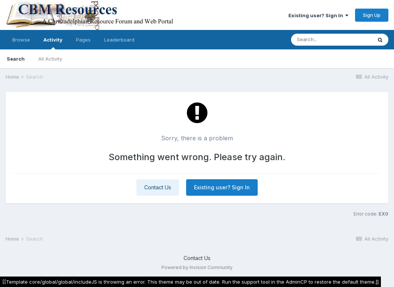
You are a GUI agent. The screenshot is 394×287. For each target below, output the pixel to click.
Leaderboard (119, 40)
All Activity (50, 59)
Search (16, 59)
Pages (83, 40)
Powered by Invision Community (197, 267)
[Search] (331, 40)
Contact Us (157, 187)
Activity (53, 43)
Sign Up (372, 15)
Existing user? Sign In (318, 15)
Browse (21, 40)
